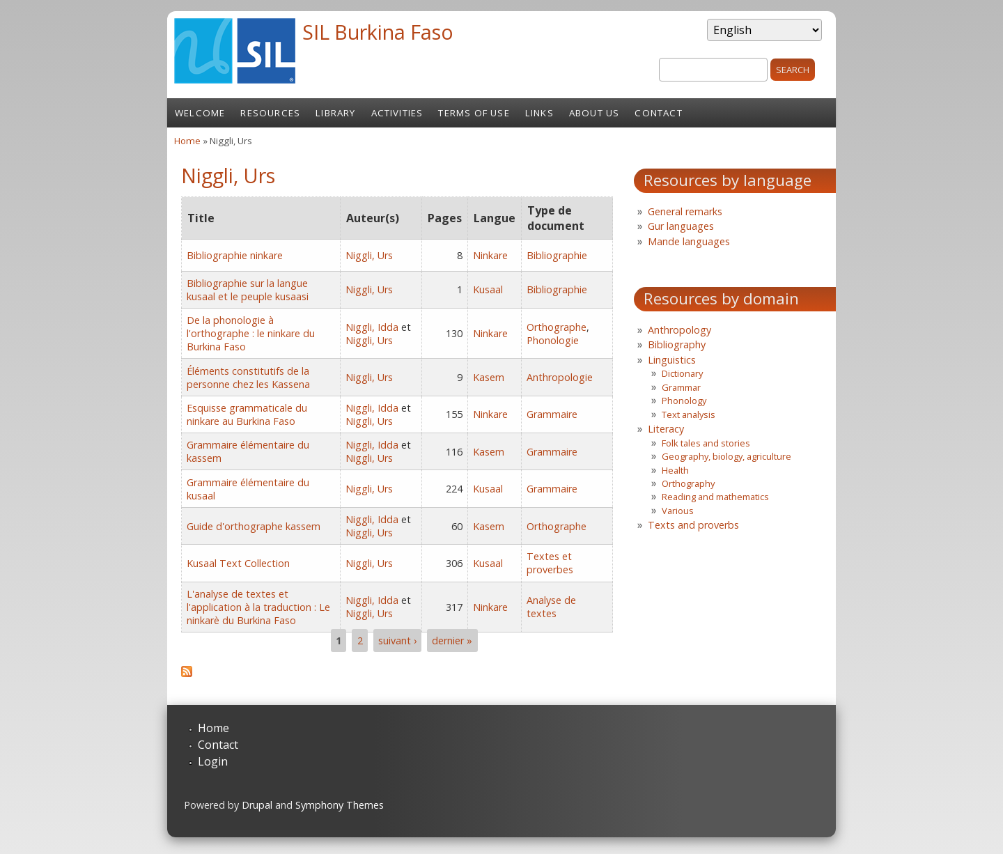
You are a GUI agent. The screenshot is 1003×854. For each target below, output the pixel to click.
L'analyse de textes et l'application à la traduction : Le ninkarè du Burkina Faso (258, 607)
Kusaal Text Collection (238, 563)
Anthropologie (560, 377)
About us (594, 113)
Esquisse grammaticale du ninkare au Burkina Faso (247, 414)
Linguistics (672, 359)
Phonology (684, 400)
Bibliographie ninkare (235, 255)
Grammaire (552, 414)
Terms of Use (473, 113)
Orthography (688, 483)
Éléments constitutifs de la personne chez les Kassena (248, 377)
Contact (658, 113)
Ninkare (490, 255)
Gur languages (681, 226)
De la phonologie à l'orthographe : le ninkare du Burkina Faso (251, 333)
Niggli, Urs (369, 255)
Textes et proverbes (550, 563)
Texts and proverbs (693, 524)
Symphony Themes (339, 805)
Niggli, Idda (371, 327)
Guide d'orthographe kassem (253, 526)
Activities (397, 113)
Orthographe (556, 327)
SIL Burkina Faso (377, 31)
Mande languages (689, 241)
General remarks (685, 211)
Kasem (488, 377)
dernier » (452, 640)
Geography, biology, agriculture (726, 456)
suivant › (397, 640)
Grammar (681, 387)
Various (678, 510)
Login (213, 761)
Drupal (257, 805)
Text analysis (688, 414)
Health (675, 470)
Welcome (200, 113)
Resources (270, 113)
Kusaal (488, 289)
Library (335, 113)
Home (187, 140)
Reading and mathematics (715, 496)
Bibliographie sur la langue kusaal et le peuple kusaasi (248, 290)
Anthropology (679, 329)
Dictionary (682, 373)
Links (539, 113)
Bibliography (677, 344)
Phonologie (553, 340)
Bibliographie (557, 255)
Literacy (666, 428)
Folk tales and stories (706, 443)
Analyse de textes (551, 606)
